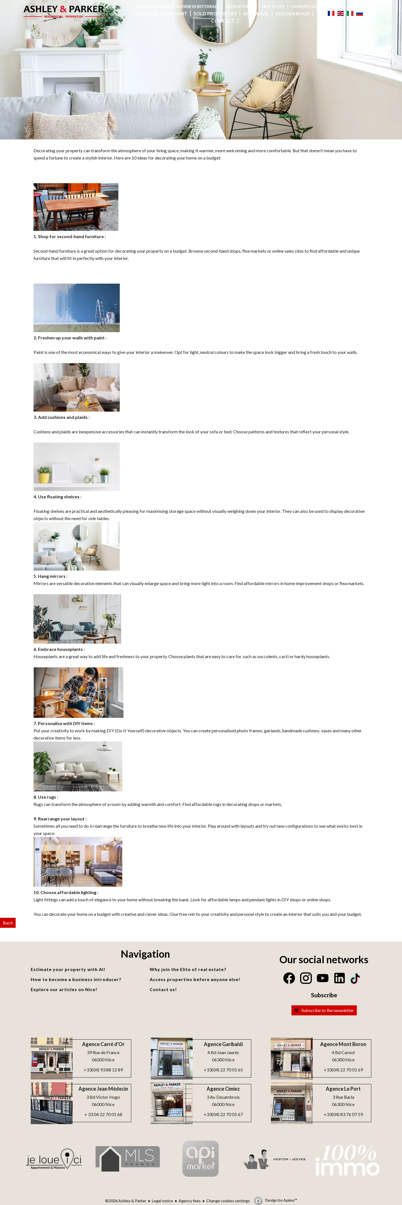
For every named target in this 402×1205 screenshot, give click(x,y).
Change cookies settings (228, 1200)
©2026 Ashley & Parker (125, 1200)
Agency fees (190, 1200)
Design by (280, 1200)
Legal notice (162, 1200)
